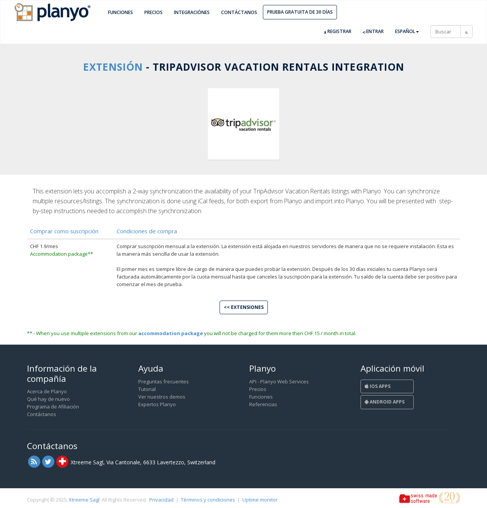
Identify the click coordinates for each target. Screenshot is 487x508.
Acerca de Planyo (47, 391)
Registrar (337, 31)
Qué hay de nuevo (48, 399)
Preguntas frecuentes (163, 381)
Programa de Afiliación (53, 406)
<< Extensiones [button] (244, 307)
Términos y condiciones (208, 499)
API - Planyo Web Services (279, 381)
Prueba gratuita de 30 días (300, 12)
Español (407, 31)
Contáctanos (239, 12)
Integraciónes (192, 12)
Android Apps (385, 402)
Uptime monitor (260, 499)
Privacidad (161, 499)
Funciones (120, 12)
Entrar (373, 31)
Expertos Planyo (157, 404)
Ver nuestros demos (161, 396)
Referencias (263, 404)
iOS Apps (378, 386)
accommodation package (170, 333)
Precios (153, 12)
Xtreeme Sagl (84, 499)
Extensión (113, 67)
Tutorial (147, 389)
